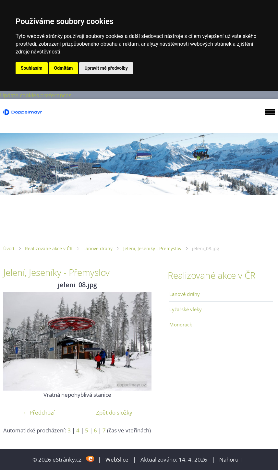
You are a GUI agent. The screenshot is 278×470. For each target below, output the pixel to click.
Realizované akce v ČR (49, 248)
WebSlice (116, 459)
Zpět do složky (114, 412)
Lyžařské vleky (185, 309)
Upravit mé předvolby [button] (105, 68)
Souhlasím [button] (31, 68)
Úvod (8, 248)
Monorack (180, 324)
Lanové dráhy (98, 248)
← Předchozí (38, 412)
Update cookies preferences (35, 95)
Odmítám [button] (63, 68)
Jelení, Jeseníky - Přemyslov (152, 248)
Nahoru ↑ (231, 459)
